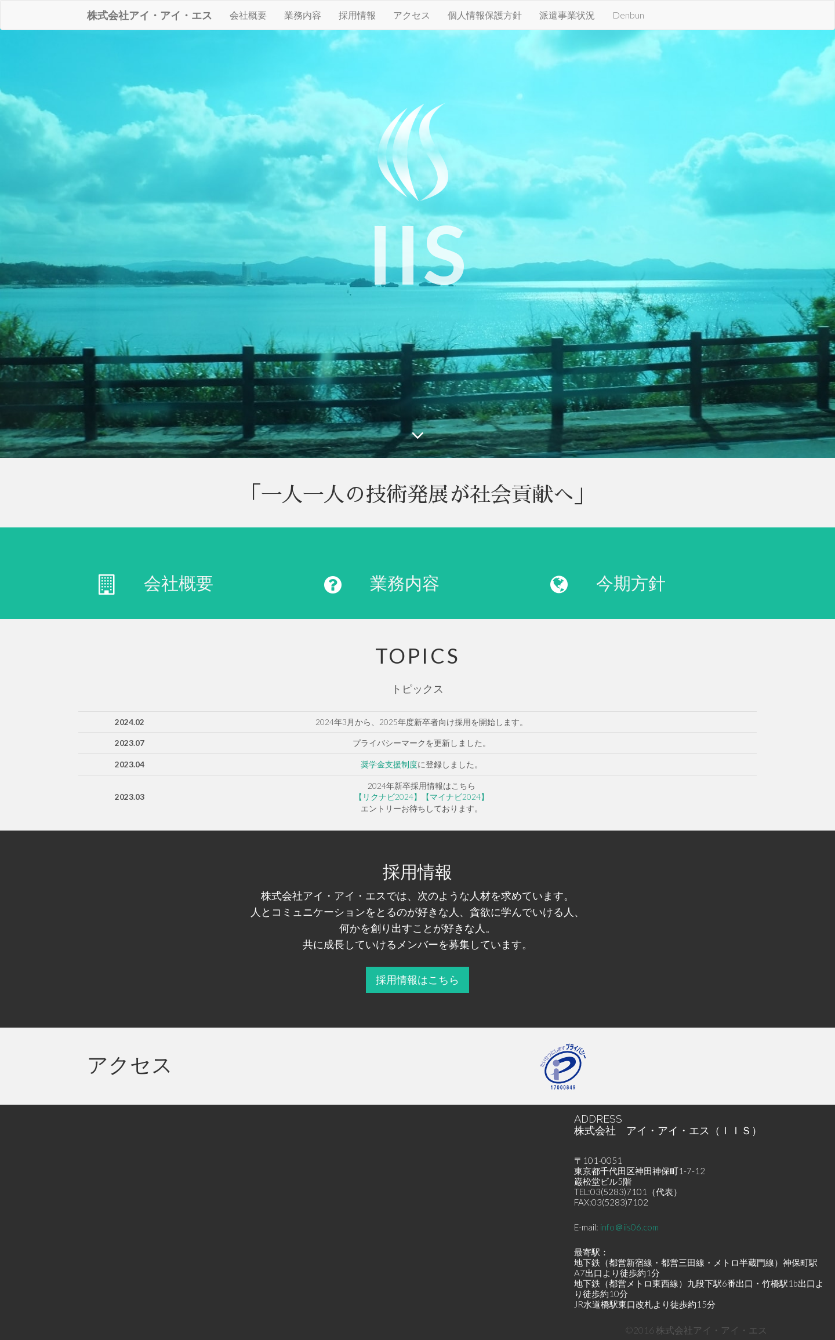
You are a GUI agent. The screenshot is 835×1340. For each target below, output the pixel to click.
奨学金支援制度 (389, 764)
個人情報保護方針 (485, 14)
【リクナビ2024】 (388, 797)
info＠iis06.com (629, 1227)
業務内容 (302, 14)
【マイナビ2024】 (455, 797)
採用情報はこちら (417, 979)
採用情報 (357, 14)
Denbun (628, 14)
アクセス (411, 14)
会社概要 (248, 14)
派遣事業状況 (567, 14)
